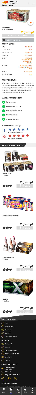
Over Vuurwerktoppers (11, 350)
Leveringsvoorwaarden (11, 336)
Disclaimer (8, 333)
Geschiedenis (8, 357)
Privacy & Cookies (9, 326)
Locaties (7, 360)
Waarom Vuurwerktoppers (12, 354)
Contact (7, 323)
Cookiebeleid (8, 330)
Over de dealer (9, 344)
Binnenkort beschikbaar (18, 36)
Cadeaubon (8, 347)
